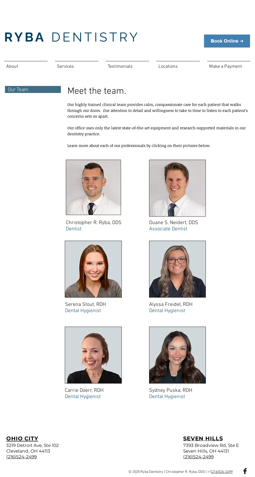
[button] (26, 64)
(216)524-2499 (222, 472)
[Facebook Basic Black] (245, 471)
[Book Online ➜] (227, 41)
